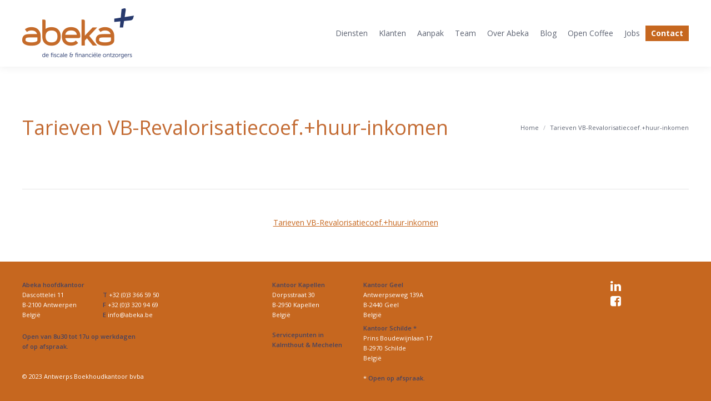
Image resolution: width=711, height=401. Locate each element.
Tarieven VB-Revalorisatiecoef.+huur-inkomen (355, 222)
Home (529, 127)
